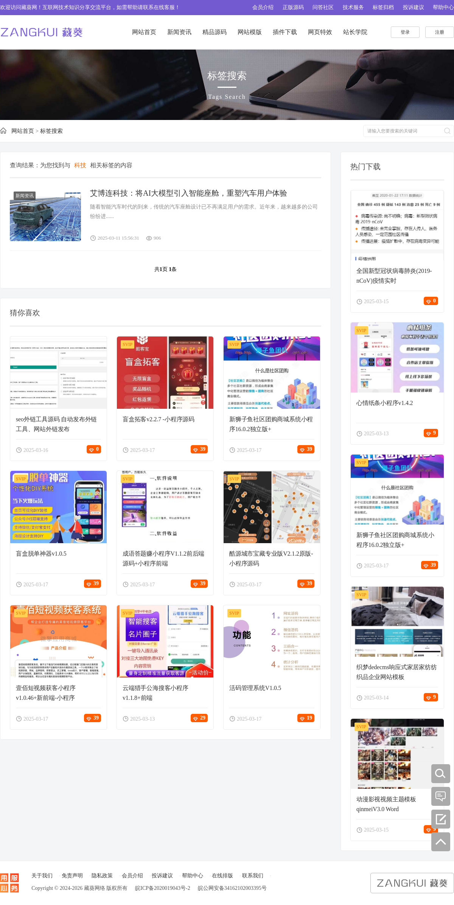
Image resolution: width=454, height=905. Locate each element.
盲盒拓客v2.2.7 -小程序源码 (158, 419)
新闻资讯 (179, 32)
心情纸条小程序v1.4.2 (384, 403)
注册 (439, 32)
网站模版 (250, 32)
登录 (405, 32)
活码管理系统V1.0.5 (255, 688)
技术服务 (353, 7)
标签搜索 (51, 131)
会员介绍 (263, 7)
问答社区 (323, 7)
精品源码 (214, 32)
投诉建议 (413, 7)
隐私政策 (102, 876)
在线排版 (222, 876)
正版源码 (293, 7)
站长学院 (355, 32)
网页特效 (320, 32)
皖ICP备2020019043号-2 (162, 888)
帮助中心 (443, 7)
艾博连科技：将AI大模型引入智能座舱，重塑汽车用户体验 (188, 193)
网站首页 (144, 32)
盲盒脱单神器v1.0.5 (41, 553)
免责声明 (72, 876)
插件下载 (285, 32)
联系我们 (252, 876)
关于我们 (42, 876)
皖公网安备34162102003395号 (232, 888)
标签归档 (383, 7)
